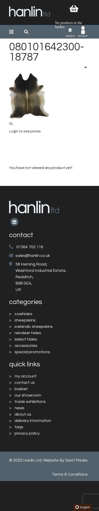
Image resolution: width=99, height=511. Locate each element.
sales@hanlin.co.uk (32, 255)
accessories (26, 345)
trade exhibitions (30, 401)
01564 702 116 (29, 247)
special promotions (32, 352)
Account (83, 35)
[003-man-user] (83, 30)
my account (26, 376)
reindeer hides (28, 333)
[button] (11, 31)
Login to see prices (25, 131)
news (19, 408)
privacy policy (27, 433)
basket (21, 389)
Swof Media (76, 460)
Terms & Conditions (70, 474)
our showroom (28, 395)
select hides (26, 339)
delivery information (33, 421)
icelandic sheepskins (34, 326)
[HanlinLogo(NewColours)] (29, 12)
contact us (25, 382)
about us (23, 414)
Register (70, 35)
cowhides (23, 314)
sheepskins (25, 320)
